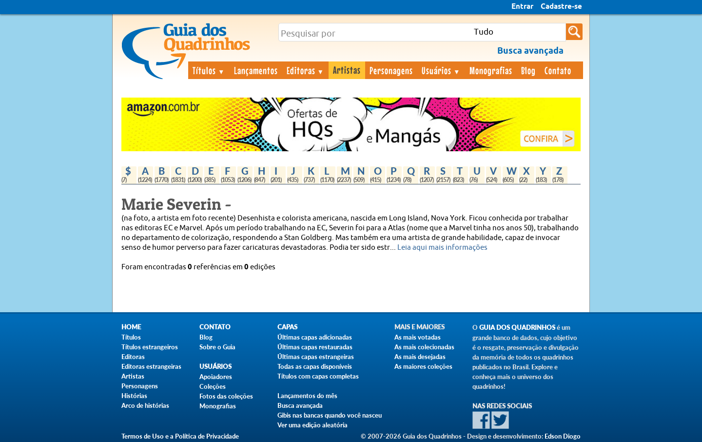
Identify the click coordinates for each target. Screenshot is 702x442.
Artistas (347, 70)
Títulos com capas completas (318, 376)
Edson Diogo (563, 436)
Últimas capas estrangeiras (315, 357)
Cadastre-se (561, 7)
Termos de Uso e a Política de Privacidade (180, 436)
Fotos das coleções (226, 396)
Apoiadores (215, 377)
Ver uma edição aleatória (312, 425)
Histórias (134, 396)
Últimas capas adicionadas (314, 337)
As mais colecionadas (424, 347)
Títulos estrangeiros (149, 347)
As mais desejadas (420, 357)
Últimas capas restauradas (314, 347)
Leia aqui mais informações (442, 247)
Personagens (391, 70)
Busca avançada (300, 405)
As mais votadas (417, 337)
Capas (287, 327)
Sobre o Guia (217, 347)
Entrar (522, 7)
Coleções (212, 386)
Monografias (490, 70)
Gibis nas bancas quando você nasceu (329, 415)
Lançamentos (256, 70)
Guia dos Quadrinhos (517, 327)
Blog (528, 70)
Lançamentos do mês (307, 396)
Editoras (306, 70)
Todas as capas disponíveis (314, 366)
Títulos (209, 70)
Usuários (441, 70)
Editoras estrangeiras (151, 366)
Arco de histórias (145, 405)
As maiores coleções (423, 366)
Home (131, 327)
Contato (558, 70)
